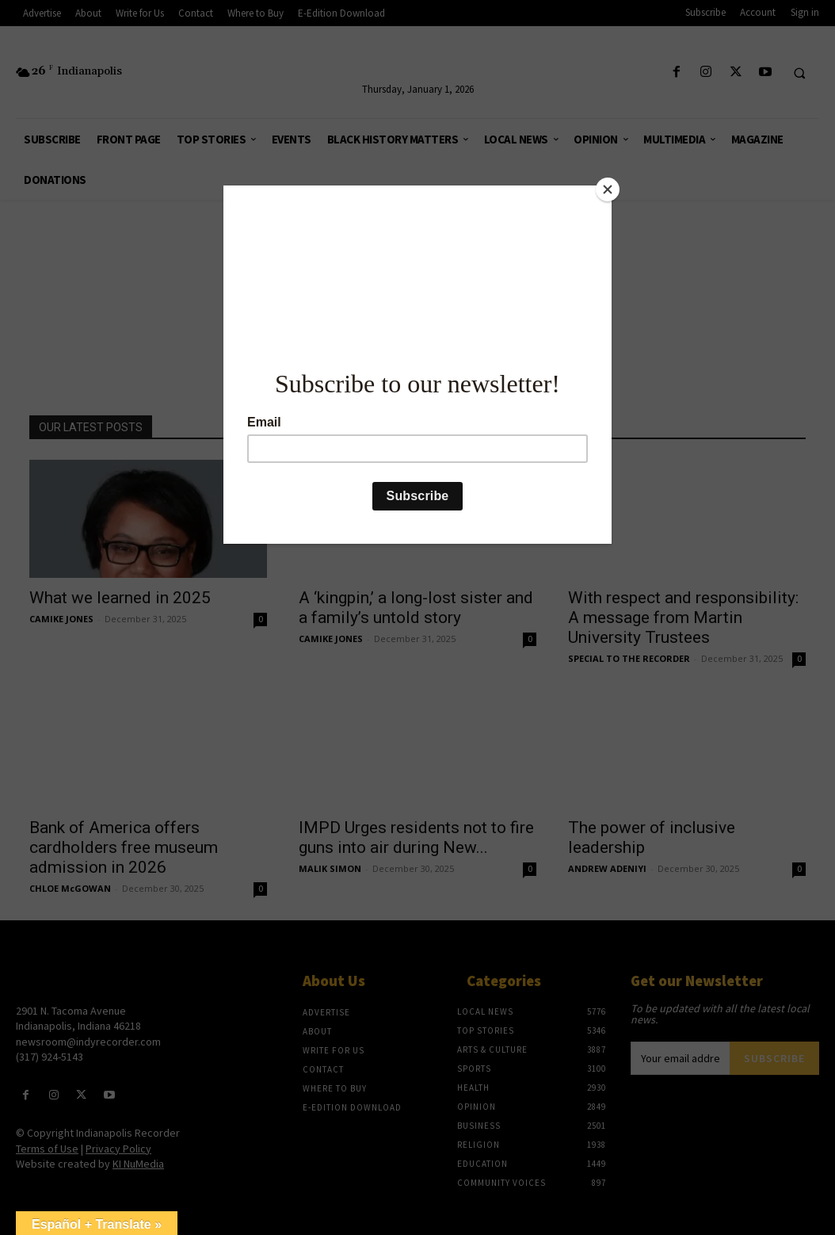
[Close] (608, 189)
